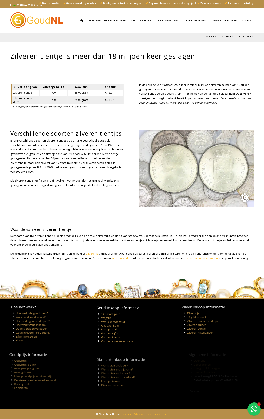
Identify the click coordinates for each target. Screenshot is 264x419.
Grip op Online (160, 413)
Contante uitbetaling (241, 3)
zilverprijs (92, 253)
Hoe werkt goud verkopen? (31, 321)
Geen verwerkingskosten (81, 3)
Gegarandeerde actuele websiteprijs (171, 3)
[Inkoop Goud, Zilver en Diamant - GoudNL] (36, 20)
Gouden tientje (110, 345)
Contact (39, 5)
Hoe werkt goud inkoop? (29, 325)
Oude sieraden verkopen (30, 328)
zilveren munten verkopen (201, 258)
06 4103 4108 (23, 5)
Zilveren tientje (203, 328)
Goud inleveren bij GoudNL (31, 332)
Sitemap (127, 413)
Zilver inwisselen (24, 336)
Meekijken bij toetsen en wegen (122, 3)
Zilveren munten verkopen (210, 321)
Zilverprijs (200, 313)
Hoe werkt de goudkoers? (30, 313)
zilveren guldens (122, 258)
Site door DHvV (142, 413)
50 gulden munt (203, 317)
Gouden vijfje (109, 342)
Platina (18, 340)
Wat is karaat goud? (113, 330)
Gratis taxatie (50, 3)
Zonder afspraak (210, 3)
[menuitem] (49, 3)
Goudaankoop (110, 334)
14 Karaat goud (110, 322)
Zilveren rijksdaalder (207, 332)
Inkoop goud (109, 338)
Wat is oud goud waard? (29, 317)
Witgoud (106, 326)
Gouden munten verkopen (118, 349)
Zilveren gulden (203, 325)
